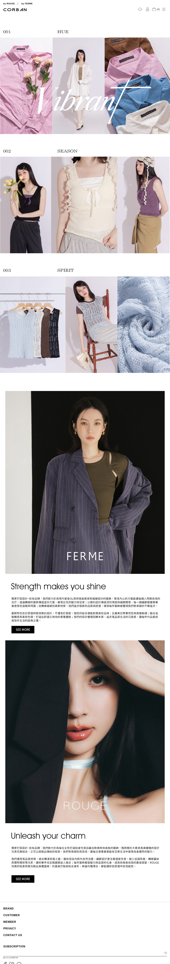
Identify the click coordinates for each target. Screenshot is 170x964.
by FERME (27, 3)
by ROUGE (9, 3)
